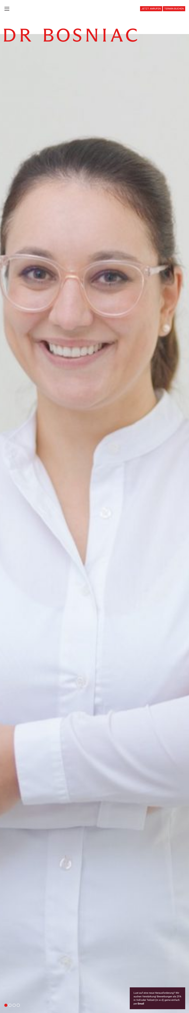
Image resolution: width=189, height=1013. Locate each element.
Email (141, 1003)
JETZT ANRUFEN (151, 8)
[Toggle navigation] (7, 9)
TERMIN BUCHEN (174, 8)
